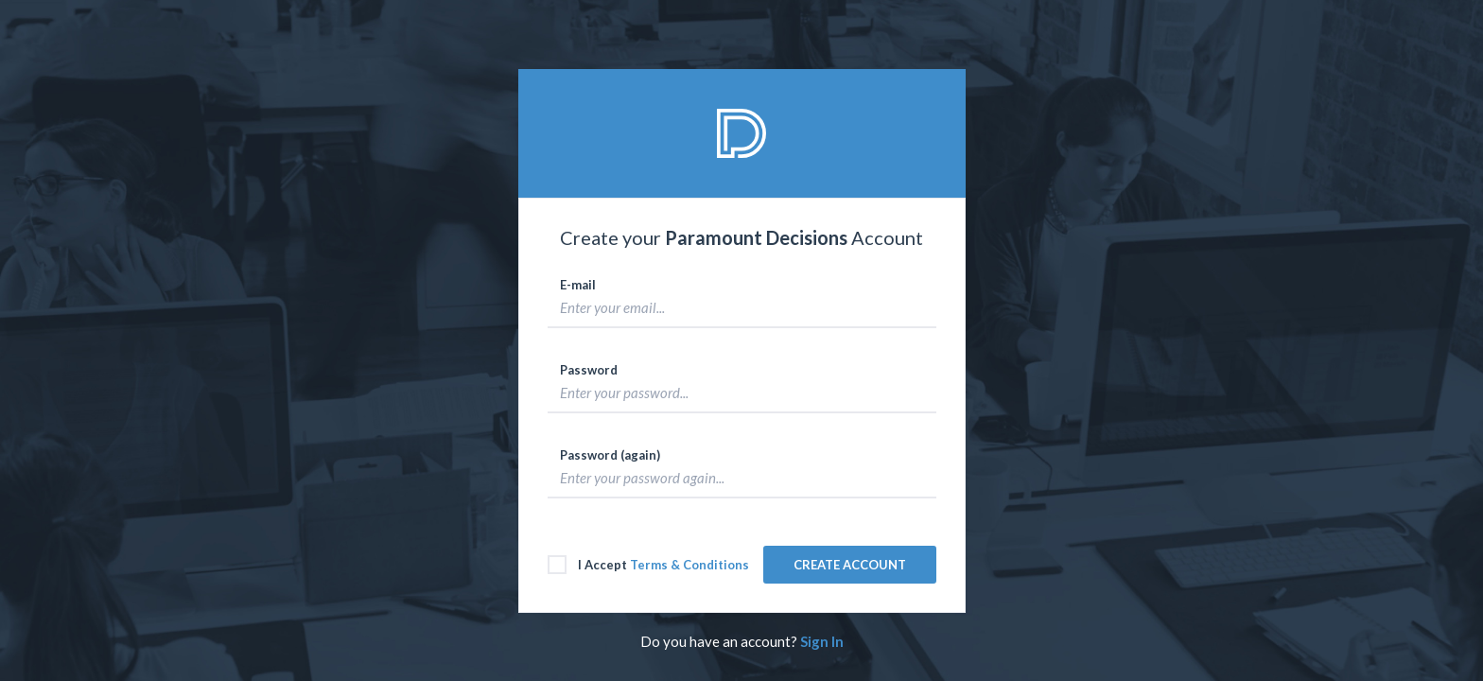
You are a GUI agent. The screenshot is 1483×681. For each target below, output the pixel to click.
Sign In (820, 641)
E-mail (578, 284)
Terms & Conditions (689, 564)
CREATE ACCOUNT (850, 564)
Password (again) (610, 455)
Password (589, 369)
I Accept (648, 564)
